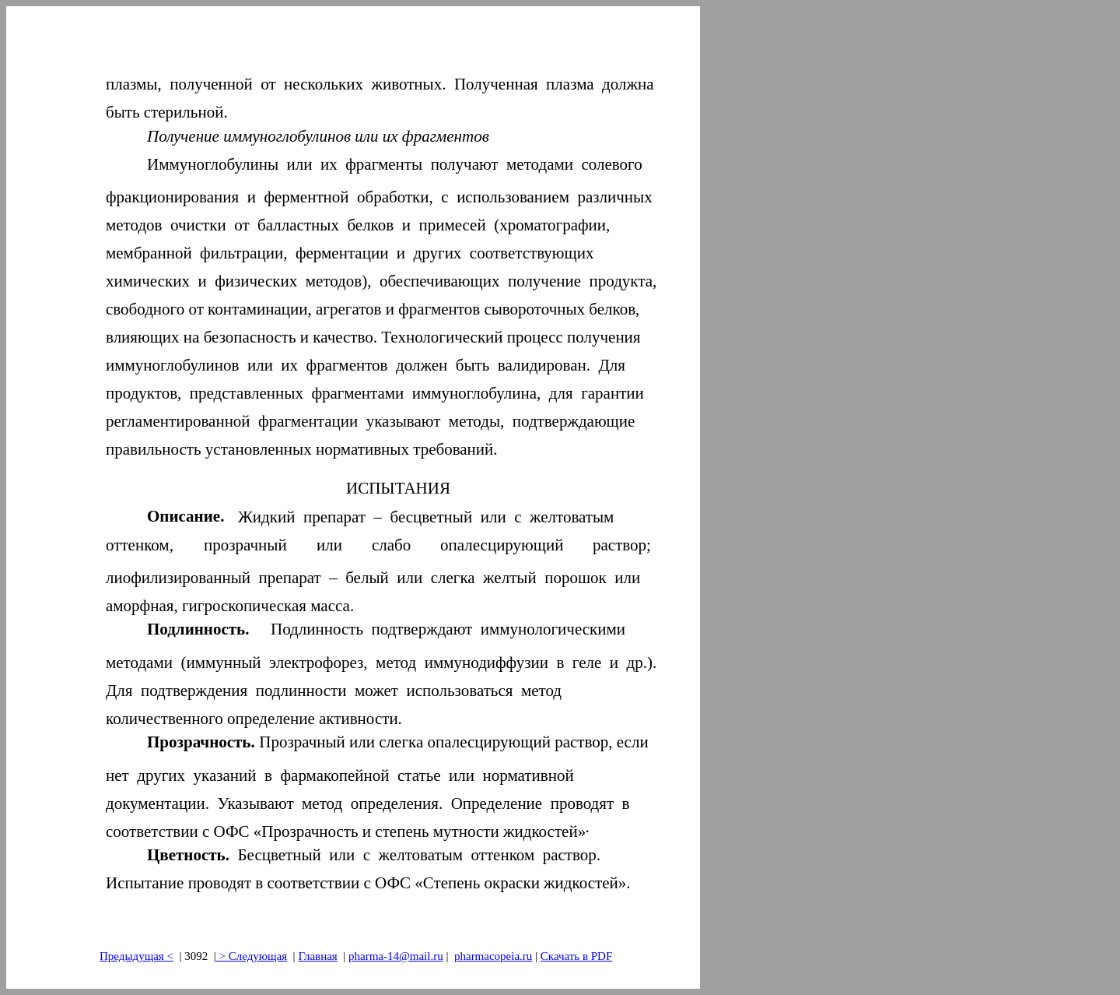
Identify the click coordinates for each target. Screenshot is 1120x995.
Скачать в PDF (576, 956)
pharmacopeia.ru (493, 956)
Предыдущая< (136, 956)
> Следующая (251, 956)
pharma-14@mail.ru (395, 956)
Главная (317, 956)
